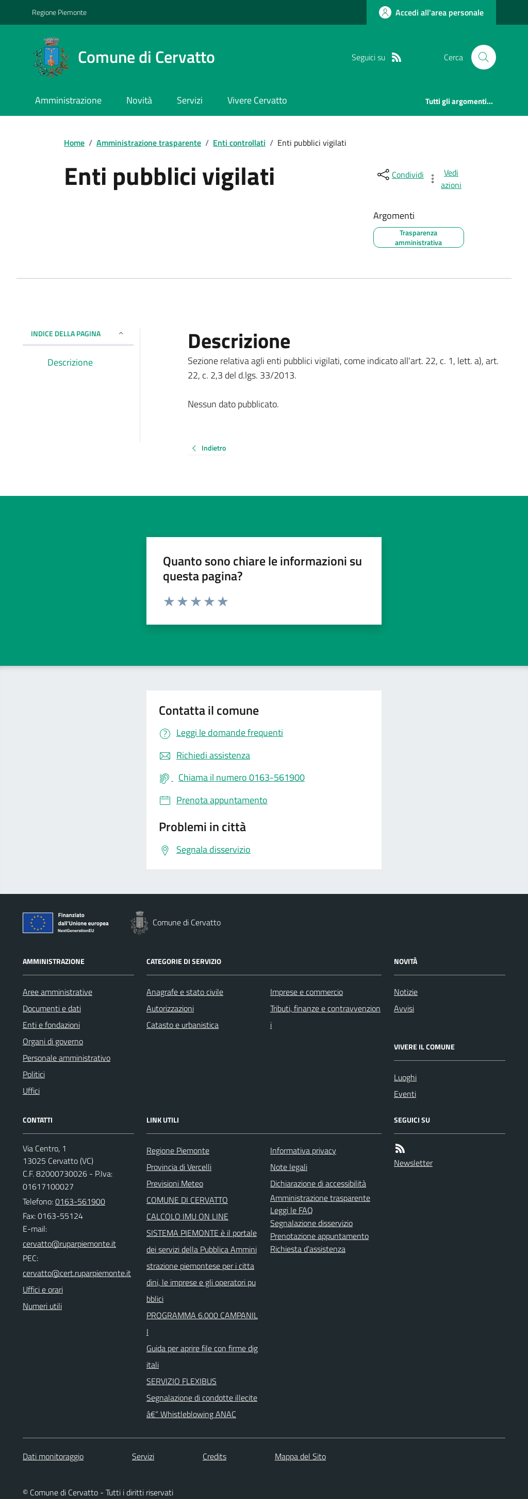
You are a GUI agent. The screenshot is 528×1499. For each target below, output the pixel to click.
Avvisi (404, 1008)
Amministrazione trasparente (148, 142)
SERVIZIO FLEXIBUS (181, 1381)
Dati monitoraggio (53, 1456)
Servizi (190, 100)
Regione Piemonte (59, 12)
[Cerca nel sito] (479, 57)
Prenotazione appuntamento (319, 1236)
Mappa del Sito (300, 1456)
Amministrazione (68, 100)
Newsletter (413, 1163)
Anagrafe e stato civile (184, 992)
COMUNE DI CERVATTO (187, 1200)
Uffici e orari (43, 1289)
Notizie (406, 992)
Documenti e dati (52, 1008)
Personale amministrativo (66, 1058)
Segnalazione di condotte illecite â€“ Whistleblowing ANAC (201, 1405)
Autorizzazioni (170, 1008)
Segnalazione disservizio (311, 1223)
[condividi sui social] (399, 174)
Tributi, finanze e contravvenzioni (325, 1016)
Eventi (405, 1094)
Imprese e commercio (306, 992)
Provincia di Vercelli (178, 1167)
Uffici (31, 1090)
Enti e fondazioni (51, 1025)
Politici (34, 1074)
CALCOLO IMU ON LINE (187, 1216)
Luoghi (405, 1077)
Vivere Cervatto (257, 100)
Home (74, 142)
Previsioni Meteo (174, 1183)
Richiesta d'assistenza (307, 1249)
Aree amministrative (57, 992)
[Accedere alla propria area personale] (431, 12)
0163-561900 (80, 1201)
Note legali (288, 1167)
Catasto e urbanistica (182, 1025)
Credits (214, 1456)
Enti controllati (239, 142)
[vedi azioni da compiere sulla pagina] (445, 178)
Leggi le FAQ (291, 1210)
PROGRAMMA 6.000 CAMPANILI (202, 1323)
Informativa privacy (303, 1150)
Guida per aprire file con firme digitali (202, 1356)
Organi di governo (53, 1041)
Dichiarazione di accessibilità (318, 1183)
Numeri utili (42, 1306)
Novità (139, 100)
